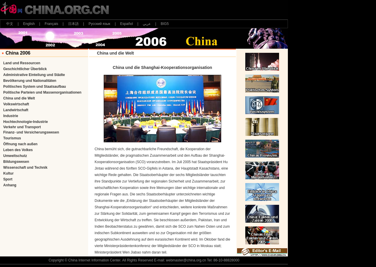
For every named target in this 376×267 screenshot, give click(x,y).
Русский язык (99, 24)
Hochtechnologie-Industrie (25, 122)
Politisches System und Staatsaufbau (34, 87)
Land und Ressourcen (21, 63)
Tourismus (12, 138)
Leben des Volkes (18, 150)
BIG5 (165, 24)
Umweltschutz (15, 156)
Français (51, 24)
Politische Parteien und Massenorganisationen (42, 92)
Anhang (9, 185)
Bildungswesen (16, 162)
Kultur (8, 173)
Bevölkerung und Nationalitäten (29, 81)
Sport (7, 179)
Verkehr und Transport (22, 127)
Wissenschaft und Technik (25, 167)
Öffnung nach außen (20, 144)
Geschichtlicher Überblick (25, 69)
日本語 (73, 24)
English (29, 24)
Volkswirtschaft (16, 104)
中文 (9, 24)
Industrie (10, 116)
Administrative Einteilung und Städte (34, 75)
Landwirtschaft (15, 110)
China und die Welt (19, 98)
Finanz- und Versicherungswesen (31, 132)
